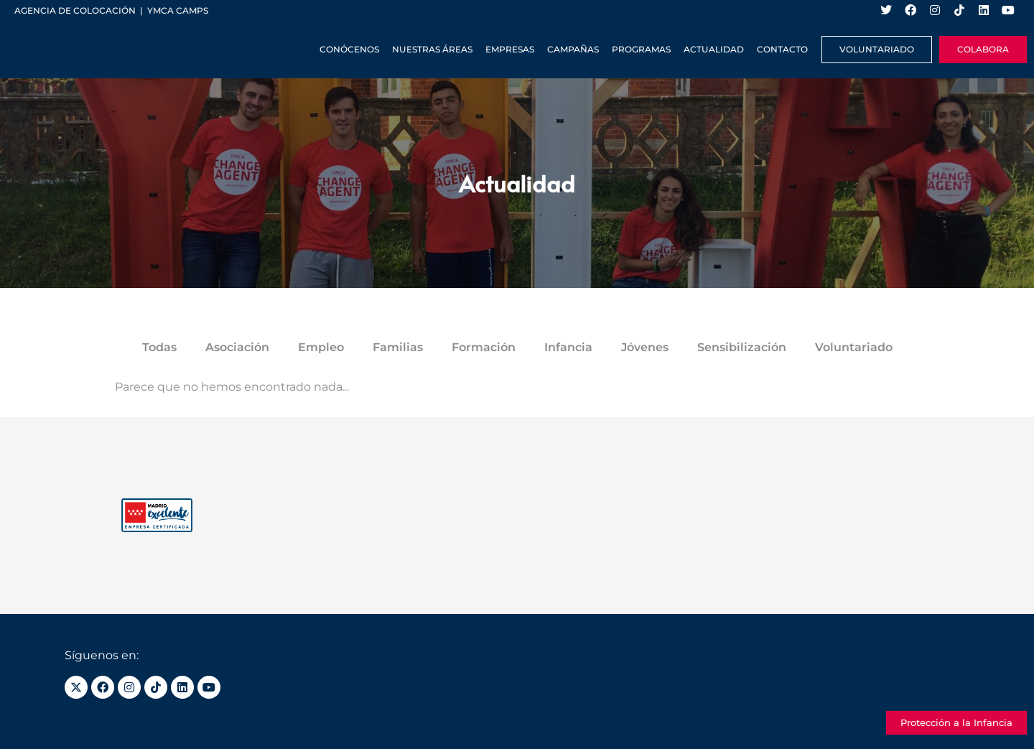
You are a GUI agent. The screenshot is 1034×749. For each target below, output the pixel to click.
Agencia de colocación (75, 10)
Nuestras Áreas (432, 49)
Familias (398, 347)
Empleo (321, 347)
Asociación (237, 347)
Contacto (782, 49)
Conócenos (349, 49)
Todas (159, 347)
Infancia (568, 347)
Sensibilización (741, 347)
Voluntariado (854, 347)
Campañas (573, 49)
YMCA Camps (177, 10)
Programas (641, 49)
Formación (484, 347)
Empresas (509, 49)
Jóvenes (645, 347)
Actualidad (714, 49)
